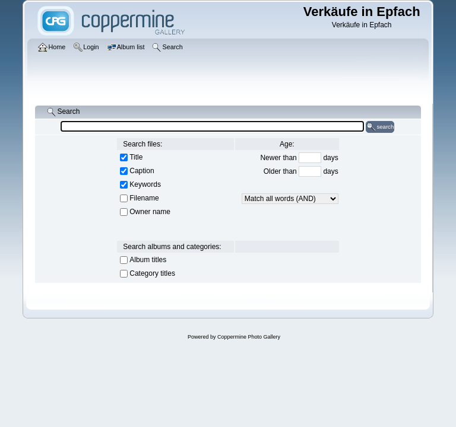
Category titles (152, 273)
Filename (144, 198)
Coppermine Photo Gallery (248, 337)
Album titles (147, 260)
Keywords (145, 184)
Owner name (149, 212)
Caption (141, 171)
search (380, 127)
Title (135, 157)
